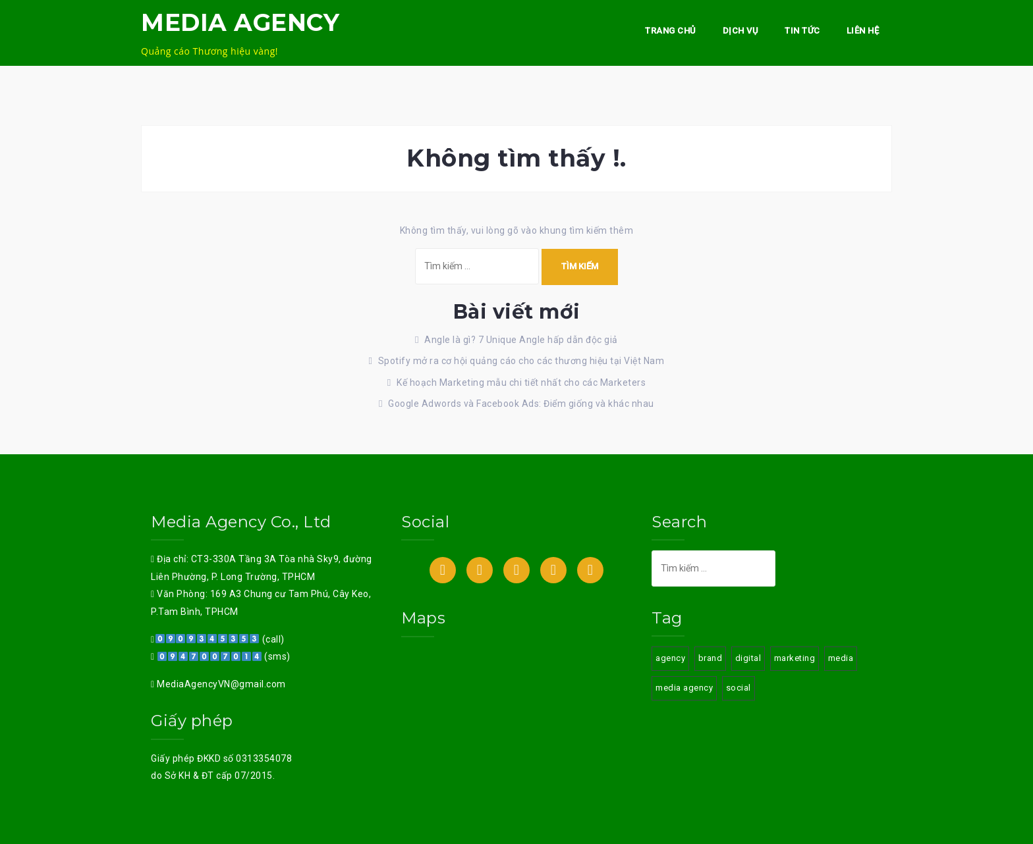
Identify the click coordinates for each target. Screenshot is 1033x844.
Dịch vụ (741, 31)
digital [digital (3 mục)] (748, 658)
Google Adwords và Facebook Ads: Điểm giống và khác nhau (521, 403)
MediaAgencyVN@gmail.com (220, 684)
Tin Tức (802, 31)
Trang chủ (670, 31)
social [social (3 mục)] (738, 688)
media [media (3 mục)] (841, 658)
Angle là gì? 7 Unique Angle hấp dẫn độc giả (521, 339)
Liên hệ (863, 31)
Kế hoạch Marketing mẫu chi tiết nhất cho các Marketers (521, 382)
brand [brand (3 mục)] (710, 658)
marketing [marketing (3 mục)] (795, 658)
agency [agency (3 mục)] (670, 658)
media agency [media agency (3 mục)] (684, 688)
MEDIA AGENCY (240, 22)
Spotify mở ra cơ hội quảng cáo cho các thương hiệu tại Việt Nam (521, 361)
